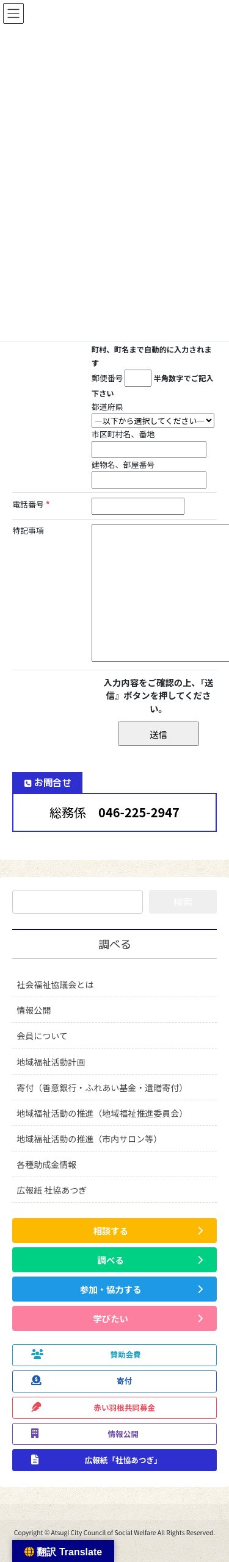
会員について (42, 1036)
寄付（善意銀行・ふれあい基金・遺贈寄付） (101, 1087)
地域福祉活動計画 (50, 1062)
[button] (114, 1230)
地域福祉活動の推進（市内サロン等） (89, 1139)
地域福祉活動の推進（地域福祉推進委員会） (101, 1113)
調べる (114, 944)
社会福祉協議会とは (54, 984)
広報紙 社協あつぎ (51, 1190)
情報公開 (33, 1010)
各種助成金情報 (46, 1164)
